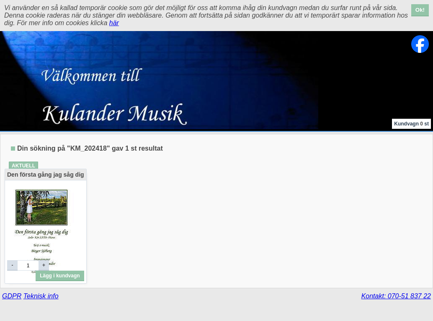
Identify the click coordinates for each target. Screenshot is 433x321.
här (114, 22)
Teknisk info (41, 296)
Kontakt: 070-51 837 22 (396, 296)
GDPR (11, 296)
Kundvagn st (411, 124)
